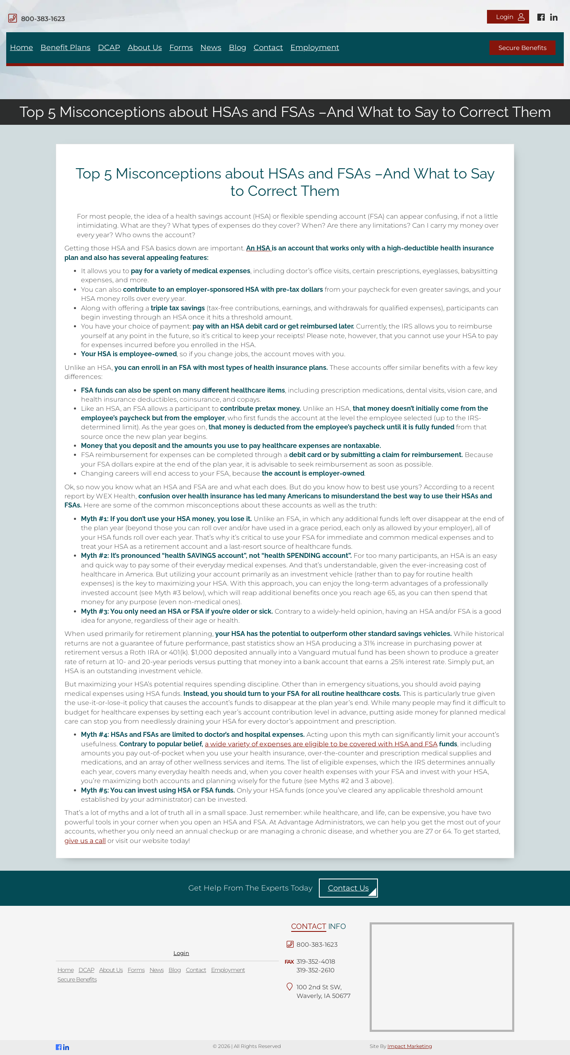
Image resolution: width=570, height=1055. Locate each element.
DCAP (109, 47)
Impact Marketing (409, 1046)
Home (21, 47)
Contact (268, 47)
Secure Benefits (522, 48)
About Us (145, 47)
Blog (237, 47)
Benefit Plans (65, 47)
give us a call (85, 841)
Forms (181, 47)
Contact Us (348, 888)
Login (510, 17)
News (210, 47)
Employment (314, 47)
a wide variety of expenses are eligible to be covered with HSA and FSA (321, 744)
